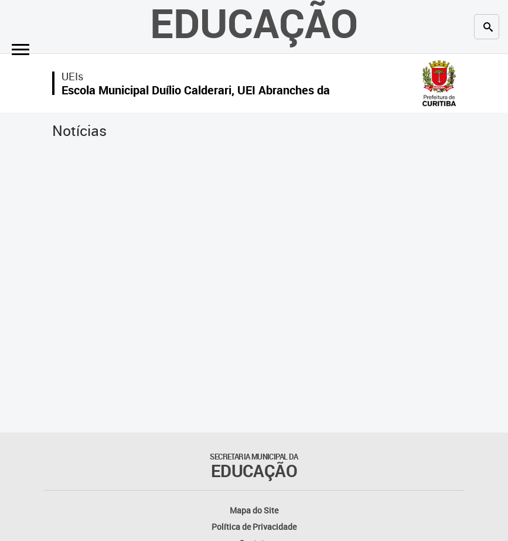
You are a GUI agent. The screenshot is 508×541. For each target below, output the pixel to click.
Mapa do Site (254, 510)
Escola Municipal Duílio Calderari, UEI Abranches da (196, 90)
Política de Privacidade (254, 526)
